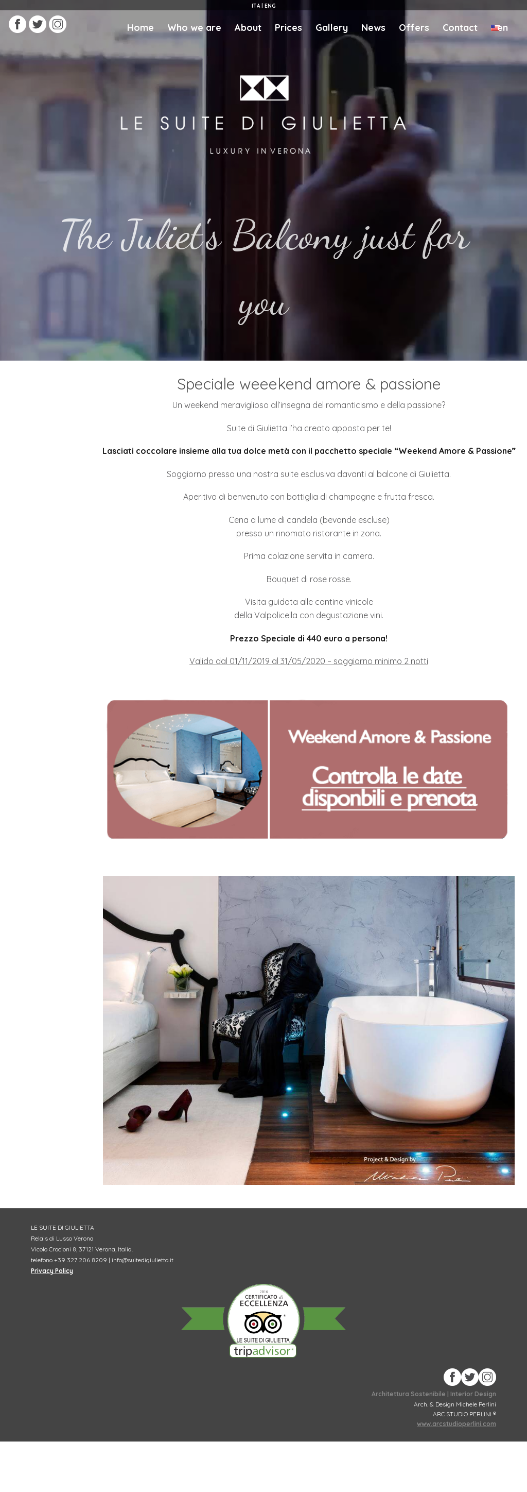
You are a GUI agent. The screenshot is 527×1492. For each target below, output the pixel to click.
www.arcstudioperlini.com (456, 1424)
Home (140, 27)
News (373, 27)
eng (269, 6)
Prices (288, 27)
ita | (257, 6)
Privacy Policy (52, 1271)
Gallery (331, 27)
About (248, 27)
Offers (414, 27)
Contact (460, 27)
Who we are (194, 27)
